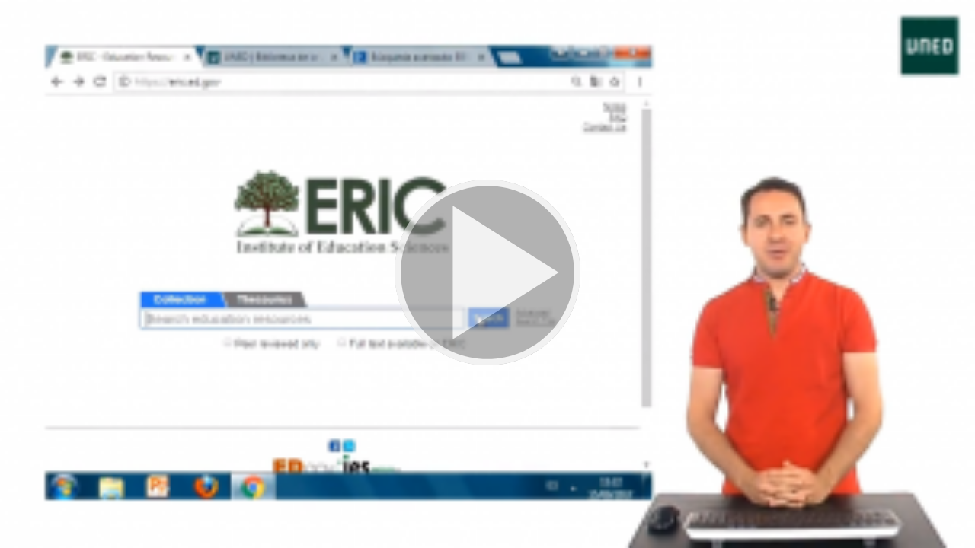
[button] (487, 274)
